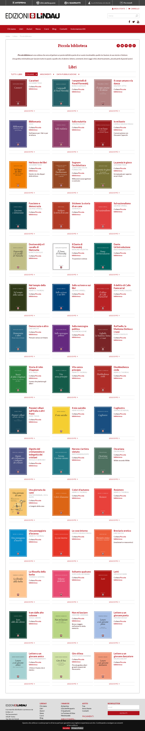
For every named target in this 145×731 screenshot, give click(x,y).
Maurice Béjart (120, 659)
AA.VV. (31, 124)
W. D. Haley (33, 372)
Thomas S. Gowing (37, 577)
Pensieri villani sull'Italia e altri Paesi (37, 411)
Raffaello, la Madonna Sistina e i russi (123, 329)
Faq (83, 706)
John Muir (76, 209)
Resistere (119, 489)
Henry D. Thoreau (36, 290)
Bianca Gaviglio (79, 86)
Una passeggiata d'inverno (37, 532)
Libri (21, 29)
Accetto (66, 728)
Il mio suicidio (79, 408)
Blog (54, 29)
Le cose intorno (80, 530)
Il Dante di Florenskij (77, 245)
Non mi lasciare (80, 612)
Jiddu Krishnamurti (37, 659)
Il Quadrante (65, 711)
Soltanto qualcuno (81, 571)
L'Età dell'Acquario (68, 708)
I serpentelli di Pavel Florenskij (80, 82)
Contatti (63, 29)
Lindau (8, 36)
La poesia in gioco (123, 162)
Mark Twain (34, 416)
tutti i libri (16, 74)
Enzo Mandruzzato (122, 250)
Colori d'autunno (80, 489)
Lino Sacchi (34, 329)
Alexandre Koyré (79, 331)
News (38, 29)
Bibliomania (35, 121)
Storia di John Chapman (36, 368)
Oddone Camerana (80, 615)
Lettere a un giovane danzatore (123, 655)
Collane (14, 36)
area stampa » (68, 719)
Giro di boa (77, 653)
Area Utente (86, 708)
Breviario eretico (122, 530)
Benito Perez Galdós (123, 290)
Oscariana (119, 449)
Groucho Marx (120, 574)
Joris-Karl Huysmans (81, 574)
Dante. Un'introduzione (122, 245)
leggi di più (29, 111)
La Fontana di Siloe (68, 713)
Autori (29, 29)
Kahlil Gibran (35, 618)
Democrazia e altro (38, 326)
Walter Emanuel (36, 495)
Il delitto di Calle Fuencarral (122, 286)
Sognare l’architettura (79, 164)
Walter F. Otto (120, 86)
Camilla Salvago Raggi (123, 124)
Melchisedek (65, 716)
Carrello (133, 9)
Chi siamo (11, 29)
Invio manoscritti (78, 29)
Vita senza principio (77, 368)
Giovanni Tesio (35, 83)
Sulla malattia (79, 121)
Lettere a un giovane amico (36, 655)
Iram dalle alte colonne (36, 614)
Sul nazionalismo (122, 203)
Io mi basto (119, 121)
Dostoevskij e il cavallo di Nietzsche (36, 247)
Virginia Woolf (78, 124)
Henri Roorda (78, 410)
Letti (116, 571)
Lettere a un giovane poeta (121, 614)
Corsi (46, 29)
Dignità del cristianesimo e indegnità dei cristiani (36, 453)
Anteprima (65, 706)
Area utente (118, 9)
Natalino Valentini (80, 250)
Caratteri (34, 80)
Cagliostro (119, 408)
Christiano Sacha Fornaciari (79, 169)
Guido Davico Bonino (81, 656)
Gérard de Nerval (121, 410)
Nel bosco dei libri (38, 162)
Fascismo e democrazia (35, 205)
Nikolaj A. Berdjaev (37, 460)
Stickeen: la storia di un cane (81, 205)
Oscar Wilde (119, 451)
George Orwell (35, 209)
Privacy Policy (77, 728)
